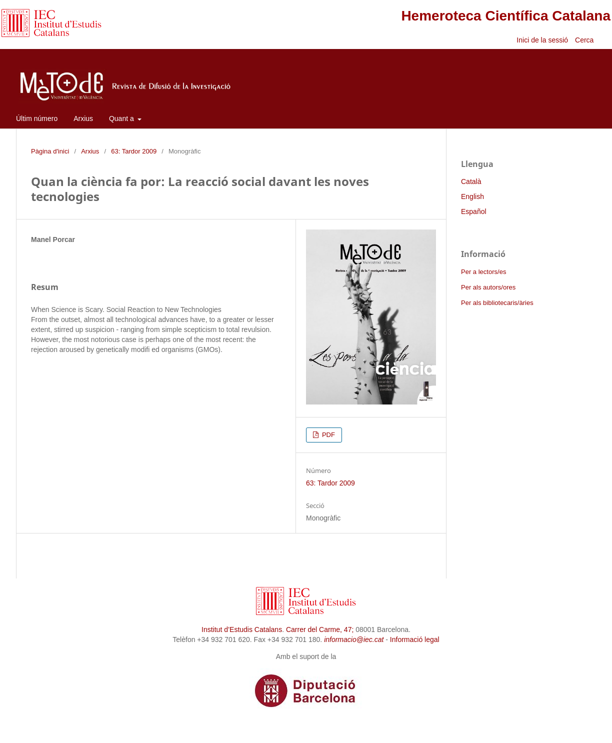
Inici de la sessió (542, 40)
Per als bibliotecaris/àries (497, 302)
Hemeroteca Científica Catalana (505, 16)
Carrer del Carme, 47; (320, 630)
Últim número (37, 118)
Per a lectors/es (483, 272)
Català (471, 182)
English (472, 196)
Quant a (122, 118)
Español (473, 212)
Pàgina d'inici (50, 151)
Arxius (83, 118)
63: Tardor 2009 (133, 151)
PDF (327, 434)
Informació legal (415, 640)
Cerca (585, 40)
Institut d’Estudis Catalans (242, 630)
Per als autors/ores (488, 287)
